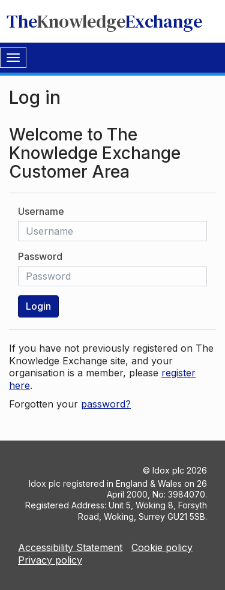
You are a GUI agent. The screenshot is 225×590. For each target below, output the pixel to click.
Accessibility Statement (70, 547)
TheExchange (104, 21)
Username (41, 211)
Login (38, 306)
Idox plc (168, 470)
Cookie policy (162, 547)
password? (106, 404)
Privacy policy (50, 560)
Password (40, 256)
